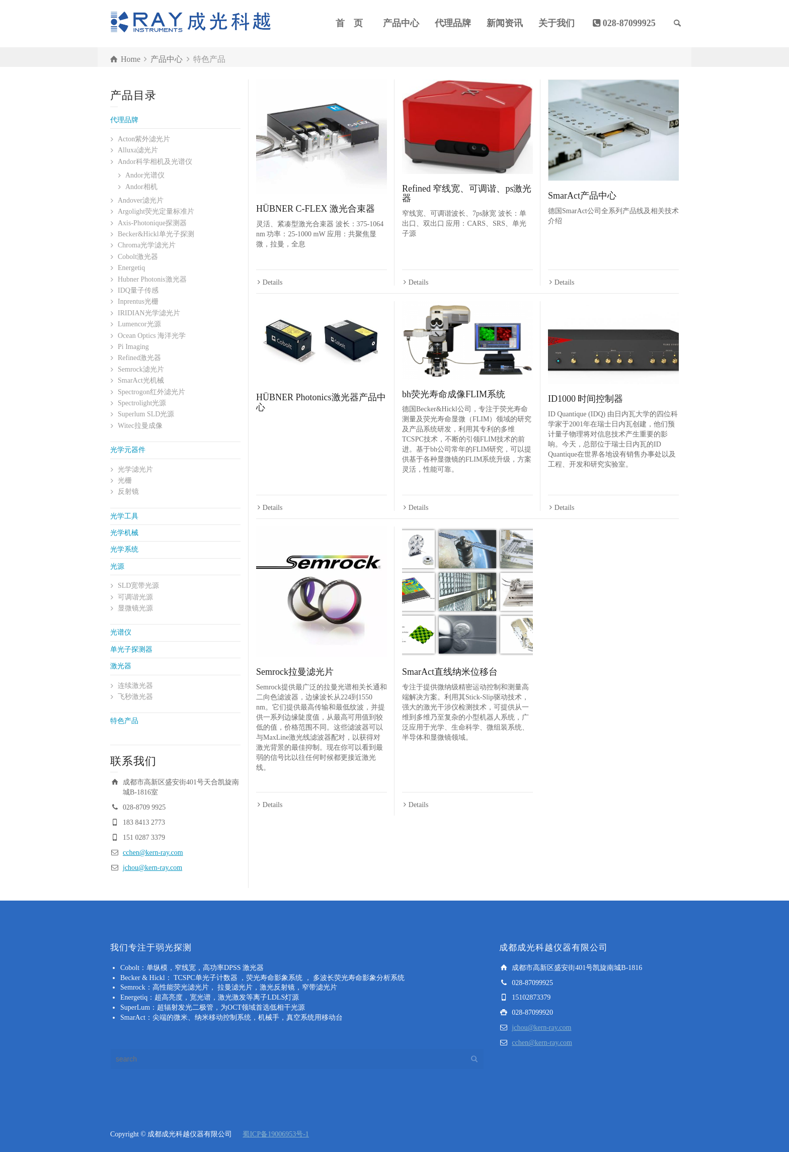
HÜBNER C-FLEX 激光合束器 (315, 209)
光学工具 (124, 516)
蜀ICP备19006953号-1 (275, 1134)
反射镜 (128, 491)
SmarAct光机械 (141, 380)
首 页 (349, 23)
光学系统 (124, 549)
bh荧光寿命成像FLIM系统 (453, 394)
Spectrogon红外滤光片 (151, 392)
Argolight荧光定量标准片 (156, 211)
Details (273, 282)
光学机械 (124, 533)
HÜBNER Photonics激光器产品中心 (321, 402)
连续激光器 (135, 685)
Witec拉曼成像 (140, 425)
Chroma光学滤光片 (147, 245)
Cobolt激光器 (138, 256)
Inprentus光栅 (138, 301)
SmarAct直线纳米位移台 (450, 672)
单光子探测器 (131, 649)
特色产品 (124, 721)
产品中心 (401, 23)
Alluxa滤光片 (138, 150)
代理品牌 (453, 23)
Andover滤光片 (141, 200)
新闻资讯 (505, 23)
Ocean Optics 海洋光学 (152, 335)
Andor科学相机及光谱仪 (155, 161)
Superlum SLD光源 (146, 414)
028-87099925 (629, 23)
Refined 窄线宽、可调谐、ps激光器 (466, 194)
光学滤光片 (135, 469)
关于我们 (556, 23)
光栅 (125, 480)
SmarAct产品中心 (582, 196)
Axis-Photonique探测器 (152, 223)
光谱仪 (120, 632)
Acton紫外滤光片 (144, 139)
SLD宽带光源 (138, 585)
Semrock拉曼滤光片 (295, 672)
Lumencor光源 (139, 324)
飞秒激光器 (135, 696)
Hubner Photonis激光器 (152, 279)
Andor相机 (141, 187)
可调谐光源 (135, 597)
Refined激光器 (139, 358)
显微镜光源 (135, 608)
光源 (117, 566)
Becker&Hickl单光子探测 (156, 234)
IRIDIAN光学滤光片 (149, 313)
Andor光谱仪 (145, 175)
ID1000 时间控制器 (585, 399)
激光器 (120, 666)
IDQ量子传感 (138, 290)
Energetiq (131, 268)
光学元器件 (127, 450)
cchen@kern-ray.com (153, 852)
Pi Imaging (133, 346)
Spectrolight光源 (142, 403)
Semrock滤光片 (141, 369)
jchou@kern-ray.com (152, 867)
